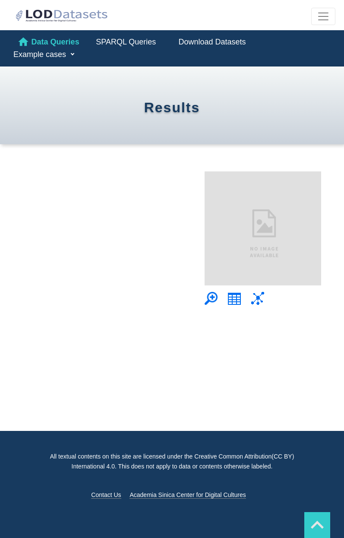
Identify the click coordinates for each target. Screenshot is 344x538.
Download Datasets (212, 42)
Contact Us (106, 494)
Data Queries (48, 42)
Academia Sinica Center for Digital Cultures (187, 494)
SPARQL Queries (126, 42)
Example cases (40, 54)
